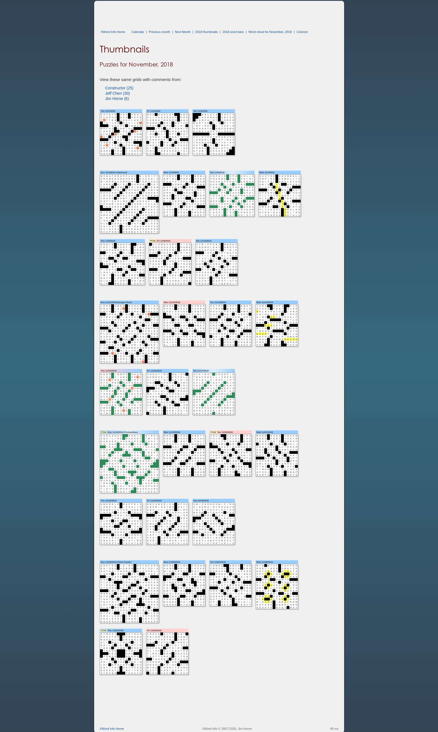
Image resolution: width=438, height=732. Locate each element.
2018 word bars (233, 32)
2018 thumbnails (206, 32)
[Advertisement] (201, 13)
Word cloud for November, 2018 (270, 32)
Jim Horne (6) (117, 98)
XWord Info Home (113, 32)
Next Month (183, 32)
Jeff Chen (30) (117, 93)
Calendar (138, 32)
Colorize (302, 32)
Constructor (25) (119, 88)
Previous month (159, 32)
